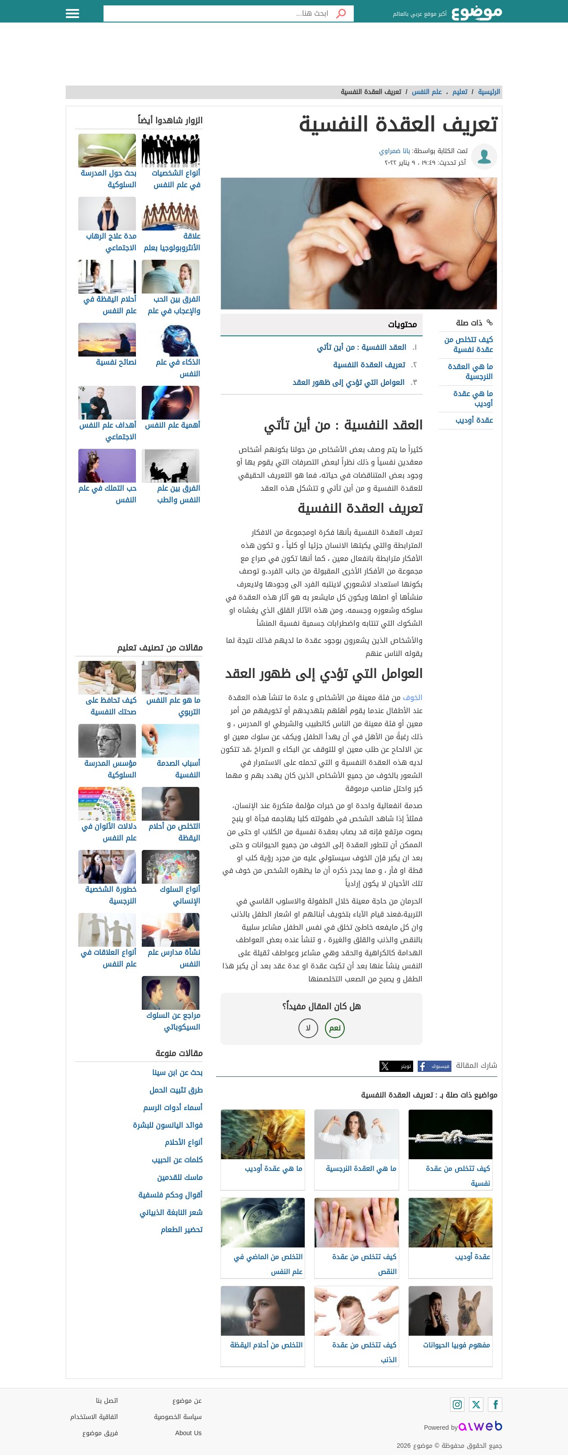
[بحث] (341, 13)
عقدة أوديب (474, 420)
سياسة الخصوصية (178, 1417)
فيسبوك (440, 1066)
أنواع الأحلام (184, 1142)
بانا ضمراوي (394, 151)
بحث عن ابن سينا (177, 1073)
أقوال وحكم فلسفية (170, 1195)
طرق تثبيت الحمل (176, 1090)
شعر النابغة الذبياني (171, 1213)
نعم (335, 1028)
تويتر (406, 1066)
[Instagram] (457, 1404)
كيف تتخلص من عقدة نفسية (468, 345)
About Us (188, 1433)
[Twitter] (476, 1404)
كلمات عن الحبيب (177, 1160)
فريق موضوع (100, 1433)
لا (308, 1028)
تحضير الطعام (182, 1230)
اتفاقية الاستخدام (94, 1417)
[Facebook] (495, 1404)
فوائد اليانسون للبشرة (168, 1125)
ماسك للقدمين (180, 1177)
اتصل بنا (107, 1401)
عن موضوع (187, 1401)
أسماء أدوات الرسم (173, 1108)
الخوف (413, 698)
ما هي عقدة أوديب (473, 399)
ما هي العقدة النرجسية (470, 372)
